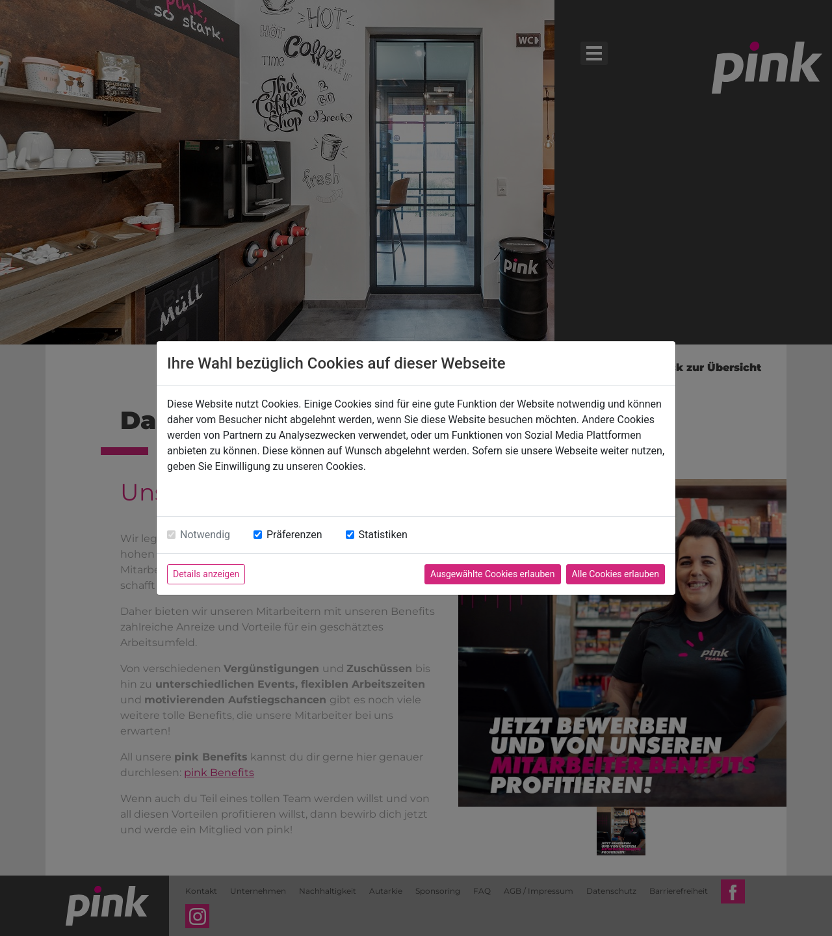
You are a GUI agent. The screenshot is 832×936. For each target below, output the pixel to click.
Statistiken (383, 534)
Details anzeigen (206, 574)
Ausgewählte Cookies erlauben (492, 574)
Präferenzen (294, 534)
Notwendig (205, 534)
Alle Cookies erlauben (615, 574)
